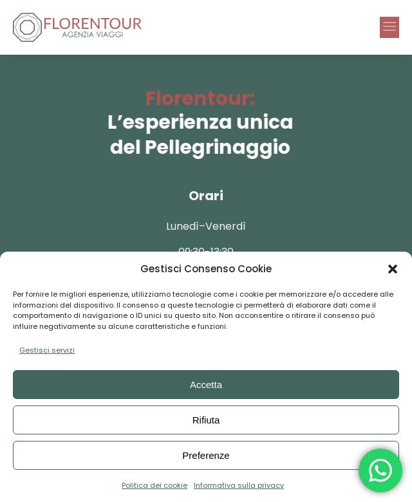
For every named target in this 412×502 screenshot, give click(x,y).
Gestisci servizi (47, 350)
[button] (392, 269)
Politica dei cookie (154, 485)
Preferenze (205, 455)
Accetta (206, 384)
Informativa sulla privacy (239, 485)
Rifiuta (206, 419)
